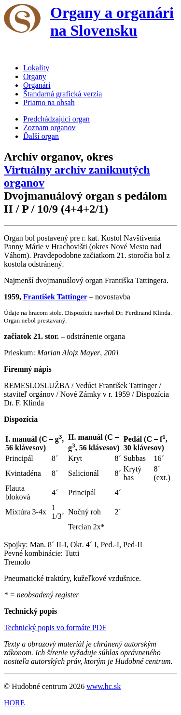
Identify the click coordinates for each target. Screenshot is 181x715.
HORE (14, 703)
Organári (37, 85)
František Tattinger (55, 297)
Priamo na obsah (49, 102)
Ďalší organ (41, 136)
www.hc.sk (103, 686)
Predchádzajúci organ (56, 119)
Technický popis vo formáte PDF (55, 627)
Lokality (36, 68)
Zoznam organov (49, 127)
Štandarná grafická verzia (62, 94)
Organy (34, 76)
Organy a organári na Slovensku (112, 21)
